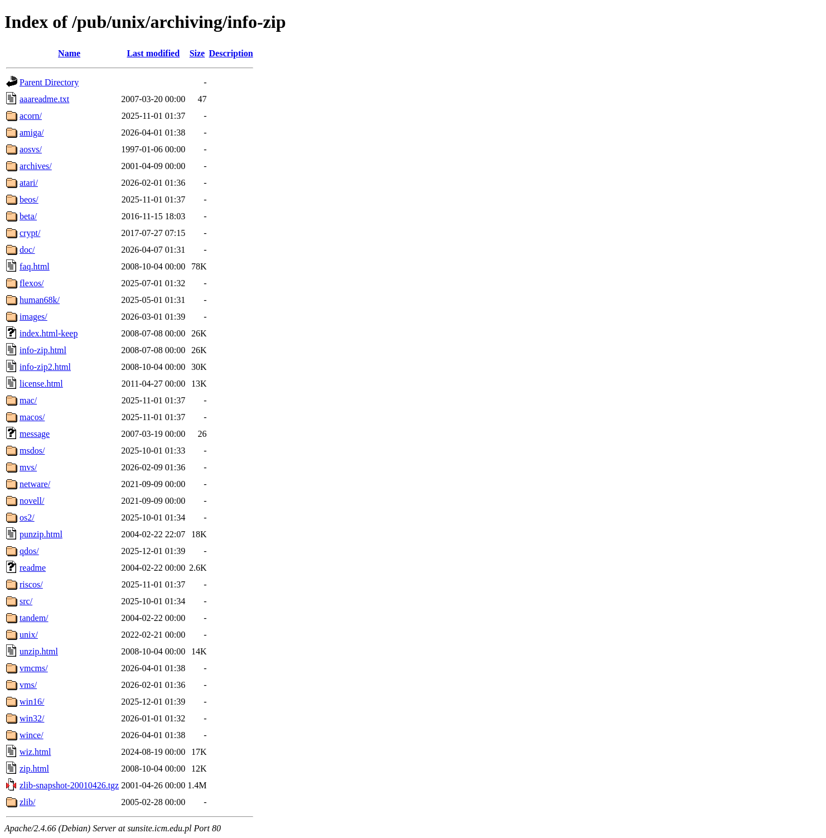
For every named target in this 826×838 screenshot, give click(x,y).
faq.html (35, 266)
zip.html (34, 768)
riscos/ (31, 584)
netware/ (35, 484)
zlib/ (27, 802)
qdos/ (29, 551)
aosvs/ (31, 149)
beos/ (29, 199)
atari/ (29, 182)
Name (69, 53)
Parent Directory (49, 82)
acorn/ (31, 116)
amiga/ (32, 132)
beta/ (28, 216)
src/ (26, 601)
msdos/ (32, 450)
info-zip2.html (45, 367)
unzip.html (39, 651)
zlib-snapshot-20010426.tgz (69, 785)
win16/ (32, 701)
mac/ (28, 400)
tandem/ (34, 618)
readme (33, 567)
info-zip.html (43, 350)
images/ (33, 316)
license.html (41, 383)
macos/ (32, 417)
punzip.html (41, 534)
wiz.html (35, 752)
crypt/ (30, 233)
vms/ (28, 685)
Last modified (153, 53)
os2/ (27, 517)
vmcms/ (34, 668)
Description (231, 53)
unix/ (29, 634)
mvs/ (28, 467)
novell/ (32, 500)
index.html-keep (49, 333)
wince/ (32, 735)
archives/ (36, 166)
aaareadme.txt (44, 99)
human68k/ (40, 300)
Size (197, 53)
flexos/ (32, 283)
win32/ (32, 718)
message (35, 434)
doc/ (27, 249)
